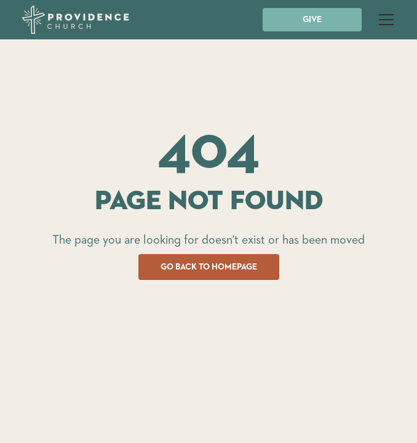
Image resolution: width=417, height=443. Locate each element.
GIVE (312, 19)
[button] (383, 19)
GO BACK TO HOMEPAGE (209, 267)
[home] (75, 19)
